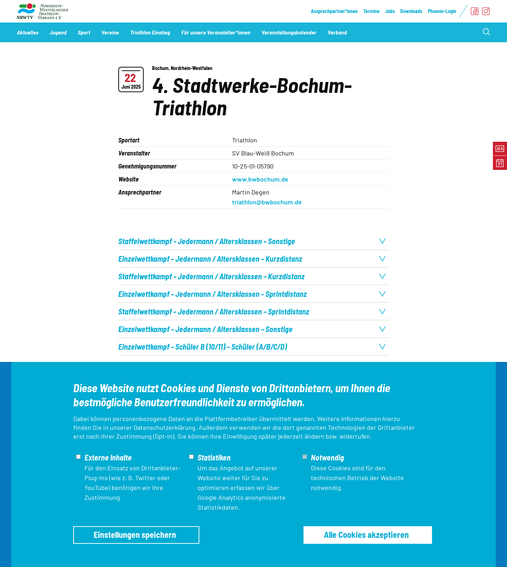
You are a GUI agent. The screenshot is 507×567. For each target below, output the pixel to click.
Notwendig (327, 457)
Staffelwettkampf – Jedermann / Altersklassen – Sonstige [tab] (252, 241)
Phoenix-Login (442, 11)
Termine (371, 11)
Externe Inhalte (108, 457)
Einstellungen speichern (135, 534)
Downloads (411, 11)
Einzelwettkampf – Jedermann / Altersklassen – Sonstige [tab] (252, 328)
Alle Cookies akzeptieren (366, 534)
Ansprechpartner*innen (334, 11)
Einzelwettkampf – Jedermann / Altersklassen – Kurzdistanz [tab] (252, 258)
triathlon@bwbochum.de (267, 202)
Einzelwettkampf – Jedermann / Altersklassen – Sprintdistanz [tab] (252, 293)
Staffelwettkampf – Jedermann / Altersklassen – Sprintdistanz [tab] (252, 311)
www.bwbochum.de (260, 179)
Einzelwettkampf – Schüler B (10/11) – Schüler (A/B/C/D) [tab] (252, 346)
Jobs (390, 11)
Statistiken (214, 457)
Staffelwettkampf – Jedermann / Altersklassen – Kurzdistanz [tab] (252, 276)
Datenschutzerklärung (164, 427)
